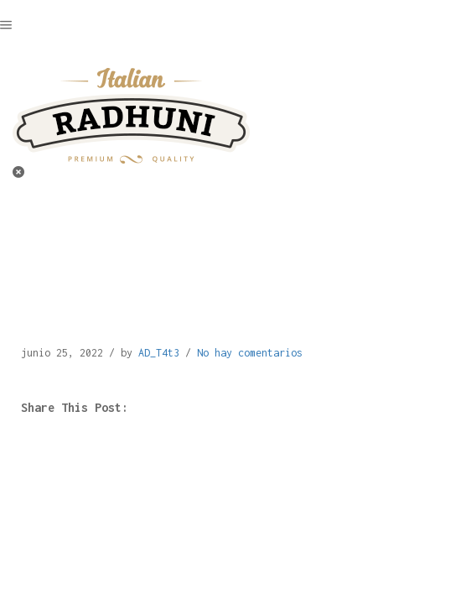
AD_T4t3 (158, 352)
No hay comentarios (250, 352)
